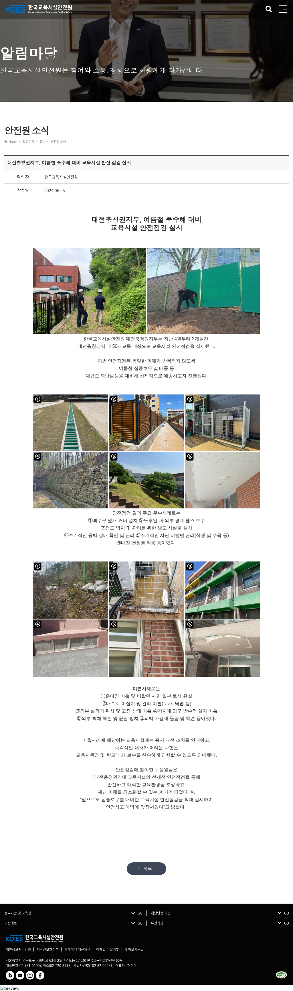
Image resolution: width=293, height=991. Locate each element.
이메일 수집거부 (107, 949)
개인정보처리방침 (18, 949)
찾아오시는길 (134, 949)
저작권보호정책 (48, 949)
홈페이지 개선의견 (77, 949)
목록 (147, 868)
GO (140, 913)
